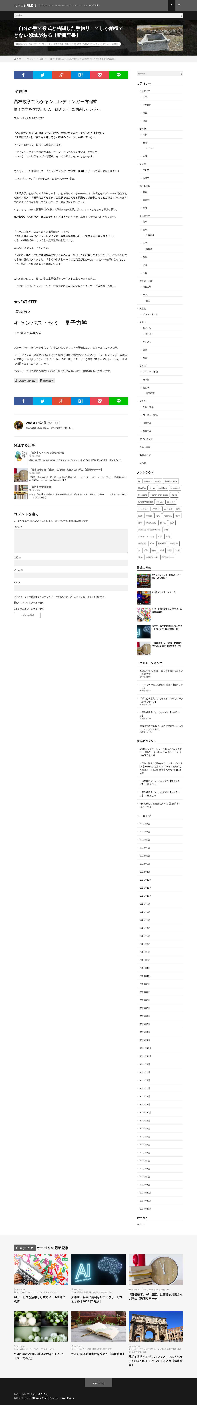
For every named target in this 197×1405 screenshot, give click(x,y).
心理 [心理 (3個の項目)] (158, 515)
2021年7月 (145, 920)
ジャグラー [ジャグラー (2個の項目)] (143, 508)
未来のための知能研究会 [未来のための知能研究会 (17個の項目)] (149, 529)
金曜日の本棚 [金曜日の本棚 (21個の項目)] (152, 557)
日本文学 (147, 423)
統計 (145, 207)
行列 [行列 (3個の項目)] (154, 550)
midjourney (24, 1349)
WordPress (68, 1398)
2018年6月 (145, 1144)
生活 (145, 294)
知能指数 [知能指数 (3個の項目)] (142, 543)
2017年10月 (145, 1208)
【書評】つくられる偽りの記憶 (46, 452)
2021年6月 (145, 928)
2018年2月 (145, 1176)
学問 (145, 96)
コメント (18, 527)
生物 (145, 273)
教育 (145, 191)
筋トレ (149, 333)
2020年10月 (145, 976)
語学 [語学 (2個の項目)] (170, 550)
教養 (151, 1289)
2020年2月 (145, 1032)
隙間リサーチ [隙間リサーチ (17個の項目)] (168, 557)
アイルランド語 (150, 371)
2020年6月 (145, 1000)
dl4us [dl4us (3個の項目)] (152, 488)
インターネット (150, 314)
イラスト (44, 1349)
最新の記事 (48, 380)
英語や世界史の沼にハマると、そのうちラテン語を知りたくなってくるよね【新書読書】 (156, 1361)
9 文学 (143, 401)
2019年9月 (145, 1064)
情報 (145, 112)
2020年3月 (145, 1024)
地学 (145, 243)
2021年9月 (145, 903)
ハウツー (31, 1292)
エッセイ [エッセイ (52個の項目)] (171, 502)
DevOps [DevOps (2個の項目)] (142, 488)
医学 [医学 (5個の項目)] (178, 508)
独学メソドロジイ (51, 1292)
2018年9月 (145, 1120)
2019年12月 (145, 1048)
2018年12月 (145, 1112)
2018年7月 (145, 1136)
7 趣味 (143, 322)
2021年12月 (145, 879)
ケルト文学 (148, 407)
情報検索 (88, 1292)
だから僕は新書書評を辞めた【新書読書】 (160, 803)
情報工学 (147, 286)
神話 (145, 156)
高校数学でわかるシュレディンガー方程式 (100, 44)
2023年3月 (145, 831)
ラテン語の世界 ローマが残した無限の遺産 (158, 1349)
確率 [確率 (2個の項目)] (152, 543)
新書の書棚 (58, 44)
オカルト (150, 148)
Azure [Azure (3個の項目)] (158, 481)
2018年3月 (145, 1168)
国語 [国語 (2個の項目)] (140, 515)
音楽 (145, 357)
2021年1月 (145, 968)
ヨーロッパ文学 (150, 415)
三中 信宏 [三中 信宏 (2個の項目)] (168, 508)
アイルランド (146, 439)
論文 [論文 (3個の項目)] (140, 557)
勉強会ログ (145, 455)
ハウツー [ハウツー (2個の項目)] (156, 508)
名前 (17, 557)
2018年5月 (145, 1152)
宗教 (145, 134)
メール (18, 570)
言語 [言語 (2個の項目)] (162, 550)
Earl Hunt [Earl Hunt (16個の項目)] (163, 488)
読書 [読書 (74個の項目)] (178, 550)
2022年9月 (145, 847)
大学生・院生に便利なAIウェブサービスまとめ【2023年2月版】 (97, 1299)
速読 (168, 1289)
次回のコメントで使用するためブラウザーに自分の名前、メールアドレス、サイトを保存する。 (60, 597)
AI (17, 1292)
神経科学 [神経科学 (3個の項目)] (162, 543)
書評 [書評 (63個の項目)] (172, 522)
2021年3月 (145, 952)
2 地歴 (143, 164)
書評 (66, 44)
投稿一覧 (52, 423)
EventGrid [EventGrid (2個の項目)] (175, 488)
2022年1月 (145, 871)
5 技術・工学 (146, 281)
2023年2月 (145, 839)
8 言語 (143, 365)
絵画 (145, 349)
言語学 (146, 387)
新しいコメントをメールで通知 (29, 602)
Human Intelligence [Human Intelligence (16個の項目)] (159, 495)
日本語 (146, 379)
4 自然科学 (145, 215)
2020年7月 (145, 992)
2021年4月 (145, 944)
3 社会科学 (145, 186)
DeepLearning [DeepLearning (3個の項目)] (171, 481)
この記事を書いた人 (27, 380)
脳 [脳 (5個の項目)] (139, 550)
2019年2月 (145, 1096)
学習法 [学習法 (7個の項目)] (149, 515)
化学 (145, 221)
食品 (148, 300)
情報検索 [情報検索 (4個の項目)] (168, 515)
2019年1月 (145, 1104)
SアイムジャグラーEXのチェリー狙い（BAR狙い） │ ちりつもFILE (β (161, 752)
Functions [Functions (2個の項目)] (142, 495)
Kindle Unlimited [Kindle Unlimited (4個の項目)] (145, 502)
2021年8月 (145, 911)
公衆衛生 (150, 235)
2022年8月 (145, 855)
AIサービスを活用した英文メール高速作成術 (39, 1299)
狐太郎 (148, 677)
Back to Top (98, 1383)
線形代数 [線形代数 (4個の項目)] (174, 543)
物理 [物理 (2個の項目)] (166, 529)
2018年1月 (145, 1184)
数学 (145, 257)
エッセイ (48, 44)
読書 (79, 44)
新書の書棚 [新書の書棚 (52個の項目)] (151, 522)
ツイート (141, 1225)
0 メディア (35, 44)
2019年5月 (145, 1072)
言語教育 (150, 393)
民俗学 (146, 199)
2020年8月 (145, 984)
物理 (145, 265)
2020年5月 (145, 1008)
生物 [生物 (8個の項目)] (160, 536)
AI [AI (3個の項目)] (139, 481)
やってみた (34, 1349)
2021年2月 (145, 960)
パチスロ (147, 341)
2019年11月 (145, 1056)
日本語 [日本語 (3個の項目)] (163, 522)
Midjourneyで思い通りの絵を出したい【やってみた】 (38, 1356)
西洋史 (146, 178)
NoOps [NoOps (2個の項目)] (160, 502)
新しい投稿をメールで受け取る (29, 609)
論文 (111, 1292)
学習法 (80, 1292)
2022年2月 (145, 863)
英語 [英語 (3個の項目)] (146, 550)
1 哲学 (143, 128)
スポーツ (147, 328)
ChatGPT (23, 1292)
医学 (145, 229)
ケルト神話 (145, 447)
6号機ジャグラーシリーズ (163, 592)
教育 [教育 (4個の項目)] (178, 515)
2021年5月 (145, 936)
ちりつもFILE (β (39, 1394)
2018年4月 (145, 1160)
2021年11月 (145, 887)
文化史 (146, 170)
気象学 (149, 249)
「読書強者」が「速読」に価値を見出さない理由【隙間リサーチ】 (66, 469)
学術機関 (147, 104)
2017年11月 (145, 1200)
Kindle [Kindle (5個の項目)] (174, 495)
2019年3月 (145, 1088)
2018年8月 (145, 1128)
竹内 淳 (73, 44)
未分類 (143, 463)
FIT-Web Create (40, 1398)
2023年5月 (145, 823)
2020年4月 (145, 1016)
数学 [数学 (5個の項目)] (140, 522)
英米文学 (147, 431)
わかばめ (149, 732)
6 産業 (143, 308)
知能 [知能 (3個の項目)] (168, 536)
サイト (17, 582)
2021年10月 (145, 895)
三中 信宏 (87, 1349)
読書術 (162, 1289)
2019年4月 (145, 1080)
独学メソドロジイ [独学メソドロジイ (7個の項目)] (146, 536)
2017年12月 (145, 1192)
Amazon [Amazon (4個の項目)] (148, 481)
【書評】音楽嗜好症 (40, 486)
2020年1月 (145, 1040)
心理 (145, 142)
